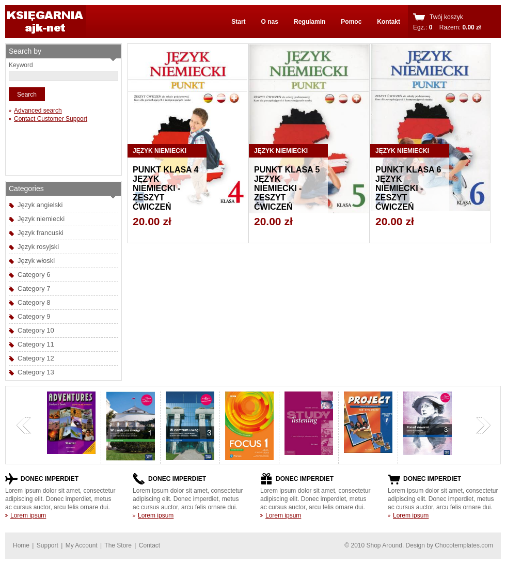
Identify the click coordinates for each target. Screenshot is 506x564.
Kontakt (388, 21)
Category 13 (36, 372)
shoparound (45, 21)
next (483, 425)
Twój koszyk (446, 17)
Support (47, 545)
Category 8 (34, 302)
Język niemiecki (41, 219)
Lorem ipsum (28, 515)
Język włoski (36, 260)
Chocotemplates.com (464, 545)
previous (23, 425)
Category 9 (34, 316)
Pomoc (351, 21)
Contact (149, 545)
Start (238, 21)
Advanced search (38, 110)
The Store (118, 545)
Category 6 (34, 274)
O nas (269, 21)
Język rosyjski (38, 246)
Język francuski (41, 233)
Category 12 (36, 358)
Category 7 (34, 288)
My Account (82, 545)
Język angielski (40, 205)
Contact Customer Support (50, 118)
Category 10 (36, 330)
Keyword (21, 65)
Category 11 (36, 344)
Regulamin (309, 21)
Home (21, 545)
